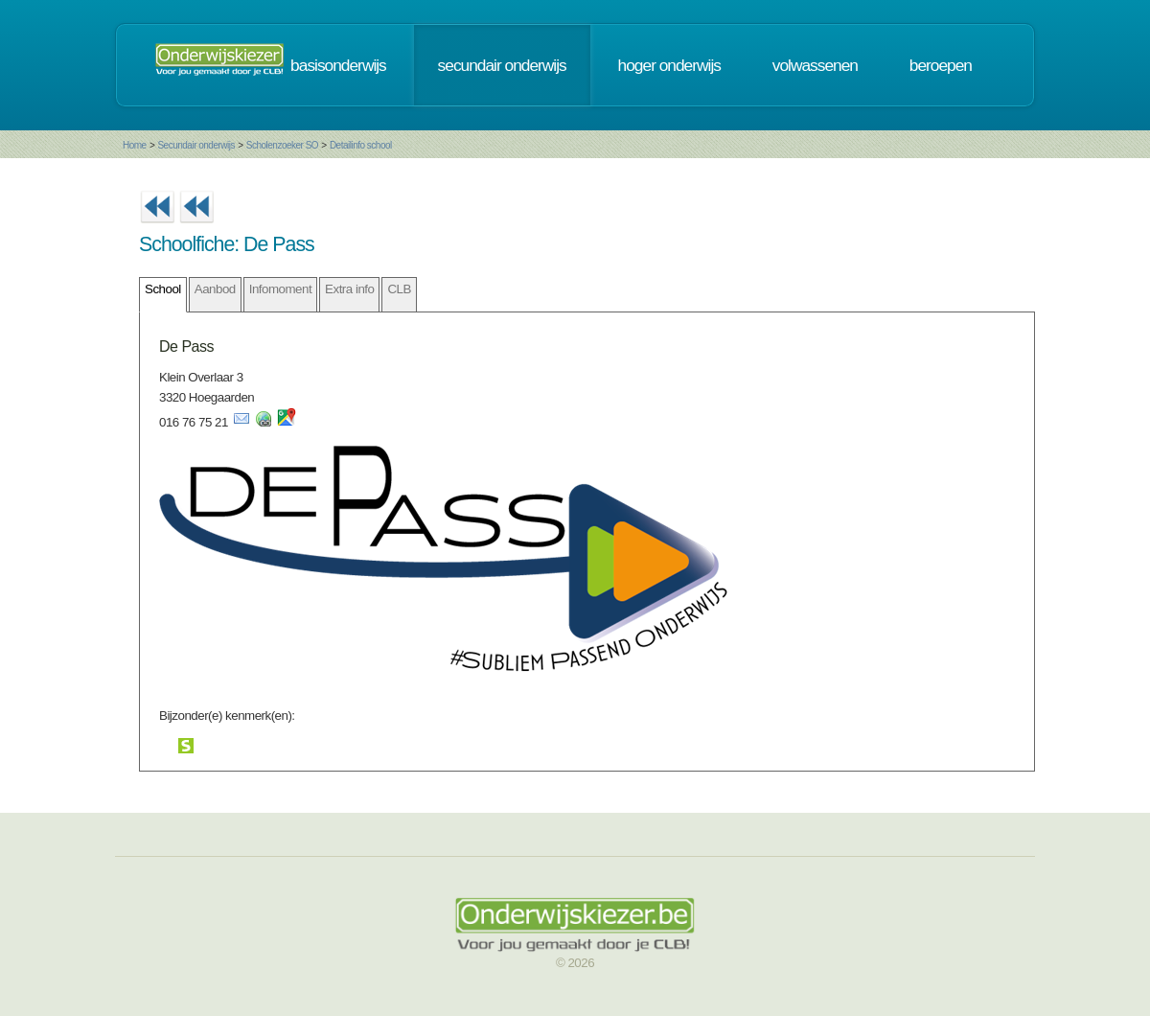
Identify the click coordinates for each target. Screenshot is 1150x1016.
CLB (398, 289)
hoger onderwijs (669, 65)
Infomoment (280, 289)
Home (135, 145)
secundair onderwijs (502, 65)
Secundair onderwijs (196, 145)
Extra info (349, 289)
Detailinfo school (361, 145)
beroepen (940, 65)
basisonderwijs (338, 65)
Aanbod (215, 289)
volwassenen (815, 65)
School (163, 289)
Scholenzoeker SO (282, 145)
